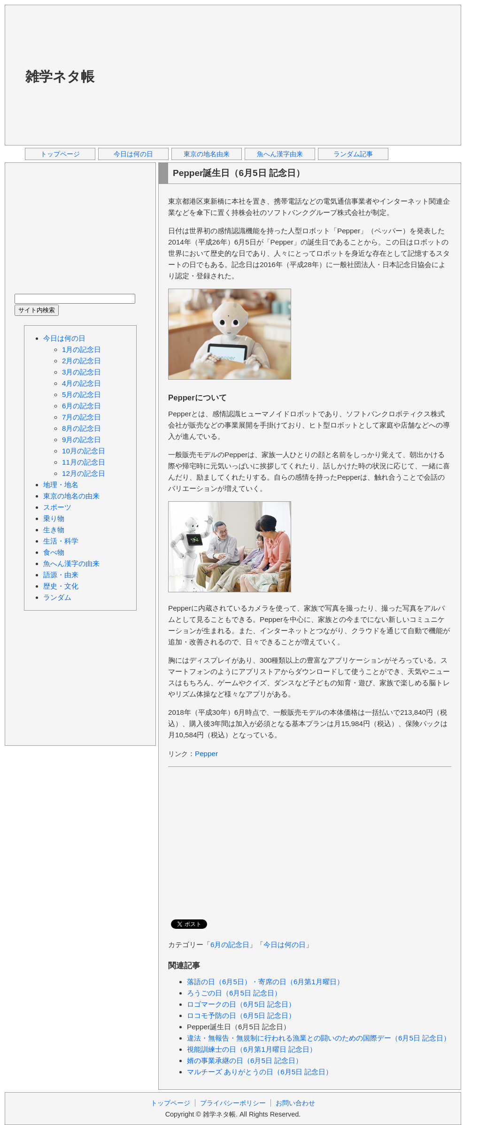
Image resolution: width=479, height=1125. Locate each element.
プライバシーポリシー (233, 1103)
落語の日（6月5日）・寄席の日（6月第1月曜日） (265, 982)
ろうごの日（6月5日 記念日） (234, 993)
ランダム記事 (353, 154)
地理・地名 (60, 485)
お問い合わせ (295, 1103)
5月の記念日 (81, 394)
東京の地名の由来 (71, 496)
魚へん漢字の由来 (71, 563)
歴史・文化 (60, 586)
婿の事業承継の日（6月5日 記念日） (244, 1060)
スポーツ (57, 507)
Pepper (206, 754)
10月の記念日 (83, 451)
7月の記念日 (81, 417)
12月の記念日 (83, 473)
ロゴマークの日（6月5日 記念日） (241, 1004)
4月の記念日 (81, 383)
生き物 (53, 530)
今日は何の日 (133, 154)
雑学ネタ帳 (59, 76)
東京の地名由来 (207, 154)
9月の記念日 (81, 440)
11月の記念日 (83, 462)
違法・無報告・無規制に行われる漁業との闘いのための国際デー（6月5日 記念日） (318, 1038)
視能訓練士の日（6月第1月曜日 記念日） (252, 1049)
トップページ (60, 154)
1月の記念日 (81, 349)
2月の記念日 (81, 361)
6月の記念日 (229, 945)
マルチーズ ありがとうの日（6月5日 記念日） (259, 1072)
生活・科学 (60, 541)
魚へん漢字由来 (280, 154)
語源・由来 (60, 575)
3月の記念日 (81, 372)
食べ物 (53, 552)
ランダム (57, 597)
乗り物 (53, 518)
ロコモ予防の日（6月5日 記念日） (241, 1015)
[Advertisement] (204, 74)
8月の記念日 (81, 428)
